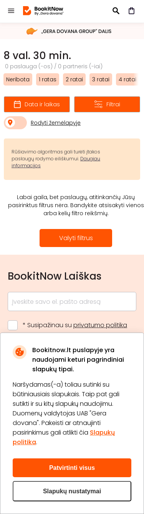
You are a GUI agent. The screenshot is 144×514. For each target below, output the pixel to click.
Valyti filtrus (76, 238)
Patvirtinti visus (72, 468)
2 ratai (74, 79)
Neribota (18, 79)
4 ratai (127, 79)
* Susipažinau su (75, 325)
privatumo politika (100, 325)
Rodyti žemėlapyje (56, 123)
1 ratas (47, 79)
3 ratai (100, 79)
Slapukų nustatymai (72, 491)
